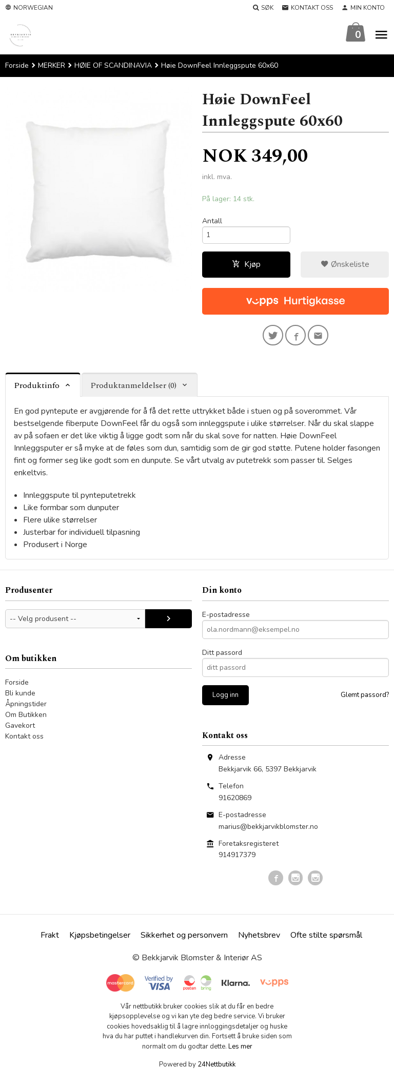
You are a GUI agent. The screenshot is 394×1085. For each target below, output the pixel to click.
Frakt (50, 939)
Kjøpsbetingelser (99, 939)
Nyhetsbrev (259, 939)
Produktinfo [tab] (37, 390)
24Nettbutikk (216, 1069)
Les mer (240, 1051)
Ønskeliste (345, 267)
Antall (212, 221)
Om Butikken (26, 719)
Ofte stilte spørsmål (326, 939)
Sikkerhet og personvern (184, 939)
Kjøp (246, 267)
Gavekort (20, 730)
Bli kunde (20, 698)
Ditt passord (222, 657)
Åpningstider (26, 708)
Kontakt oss (24, 741)
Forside (17, 66)
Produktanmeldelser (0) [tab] (133, 390)
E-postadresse (226, 619)
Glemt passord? (365, 699)
